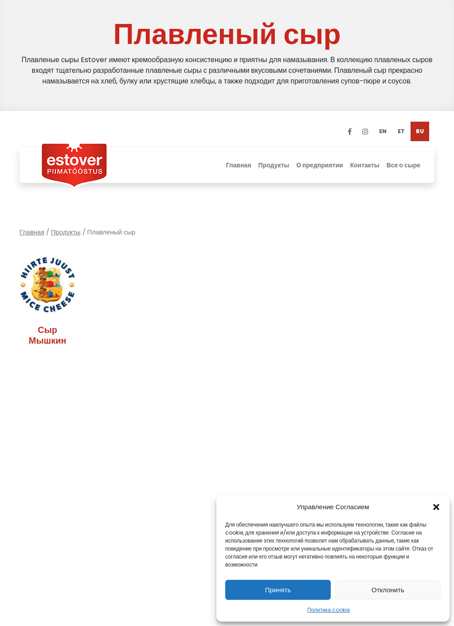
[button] (436, 507)
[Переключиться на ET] (401, 131)
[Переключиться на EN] (383, 131)
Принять (278, 589)
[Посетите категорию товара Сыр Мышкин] (47, 303)
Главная (32, 232)
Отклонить (388, 589)
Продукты (66, 232)
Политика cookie (328, 610)
